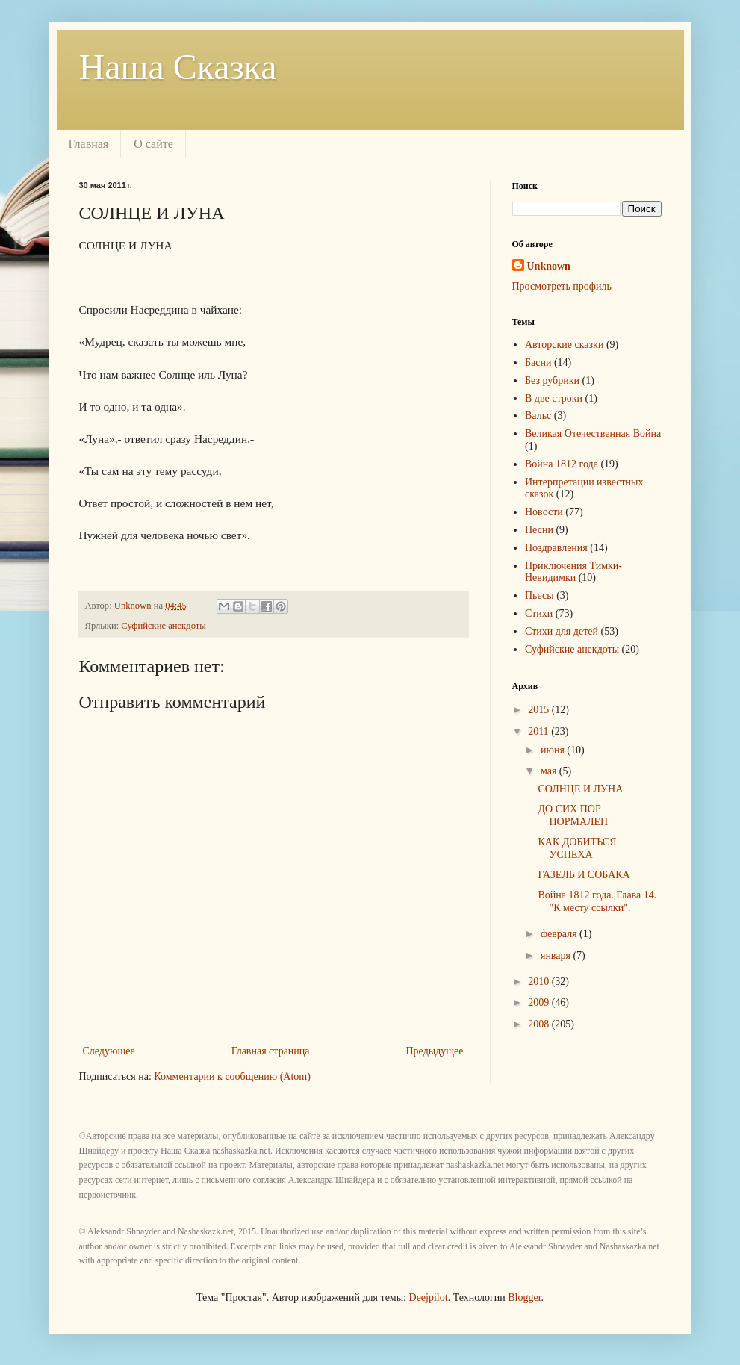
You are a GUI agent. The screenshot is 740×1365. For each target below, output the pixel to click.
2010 (540, 981)
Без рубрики (552, 380)
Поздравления (556, 547)
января (557, 955)
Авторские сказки (564, 344)
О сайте (153, 143)
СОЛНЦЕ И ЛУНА (580, 789)
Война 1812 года (561, 464)
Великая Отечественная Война (593, 433)
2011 (539, 731)
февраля (560, 933)
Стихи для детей (561, 631)
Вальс (538, 415)
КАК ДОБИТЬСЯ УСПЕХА (577, 848)
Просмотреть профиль (562, 286)
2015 (540, 709)
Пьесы (539, 595)
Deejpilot (428, 1297)
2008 (540, 1024)
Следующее (109, 1051)
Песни (539, 529)
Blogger (524, 1297)
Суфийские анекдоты (163, 626)
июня (554, 750)
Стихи (539, 613)
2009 (540, 1002)
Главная (89, 143)
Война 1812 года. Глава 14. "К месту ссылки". (597, 901)
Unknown (548, 266)
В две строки (553, 398)
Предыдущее (435, 1051)
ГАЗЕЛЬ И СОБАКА (583, 874)
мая (550, 771)
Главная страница (270, 1051)
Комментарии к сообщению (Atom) (232, 1076)
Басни (538, 362)
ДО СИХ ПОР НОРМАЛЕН (573, 815)
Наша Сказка (178, 67)
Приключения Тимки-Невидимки (573, 572)
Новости (544, 511)
